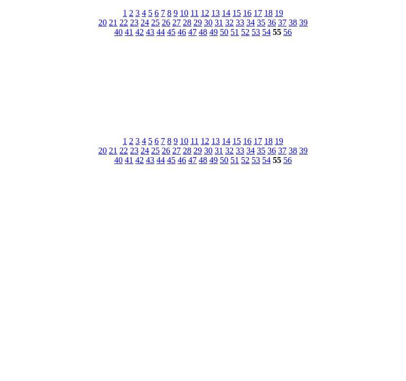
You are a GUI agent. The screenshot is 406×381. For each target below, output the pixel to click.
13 (215, 12)
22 (123, 22)
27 (176, 22)
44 (160, 32)
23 (134, 22)
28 (187, 22)
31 (219, 22)
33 (240, 22)
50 (224, 32)
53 (256, 32)
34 (250, 22)
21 (113, 22)
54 (266, 32)
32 (229, 22)
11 (194, 12)
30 (208, 22)
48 (203, 32)
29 (197, 22)
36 (271, 22)
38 (293, 22)
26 (166, 22)
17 (258, 12)
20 (102, 22)
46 (182, 32)
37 (282, 22)
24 (145, 22)
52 (245, 32)
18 (268, 12)
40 (118, 32)
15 (237, 12)
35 (261, 22)
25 (155, 22)
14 (226, 12)
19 (279, 12)
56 (287, 32)
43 (150, 32)
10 (184, 12)
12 (205, 12)
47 (192, 32)
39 (303, 22)
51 (234, 32)
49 (213, 32)
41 (129, 32)
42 (139, 32)
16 (247, 12)
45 (171, 32)
